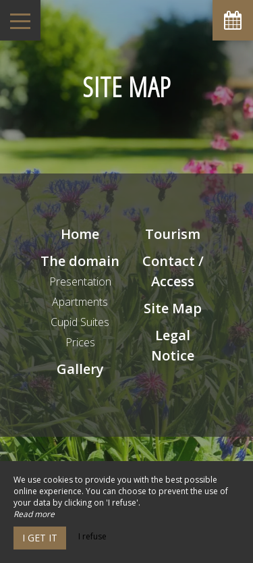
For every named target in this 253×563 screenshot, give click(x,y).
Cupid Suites (80, 322)
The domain (79, 261)
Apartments (80, 301)
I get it (39, 537)
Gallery (80, 369)
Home (80, 234)
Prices (80, 342)
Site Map (173, 308)
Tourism (172, 234)
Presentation (80, 281)
